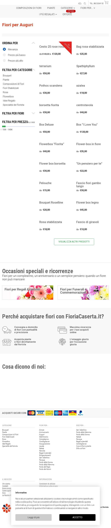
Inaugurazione (44, 444)
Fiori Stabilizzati (11, 88)
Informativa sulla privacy (48, 486)
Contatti (5, 486)
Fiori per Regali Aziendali (22, 289)
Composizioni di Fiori (28, 8)
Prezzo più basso (14, 54)
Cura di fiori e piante (83, 446)
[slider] (3, 126)
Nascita (42, 451)
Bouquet (7, 75)
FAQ (3, 493)
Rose (6, 92)
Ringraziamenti (45, 455)
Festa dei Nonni (45, 469)
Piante (51, 8)
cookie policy (26, 502)
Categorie (68, 8)
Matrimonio (43, 437)
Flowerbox (8, 96)
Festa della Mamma (46, 465)
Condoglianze (44, 442)
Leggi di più (33, 517)
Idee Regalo (9, 100)
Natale (41, 448)
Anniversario (44, 432)
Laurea (41, 446)
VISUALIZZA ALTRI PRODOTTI (74, 241)
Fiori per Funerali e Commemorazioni (73, 291)
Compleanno (44, 439)
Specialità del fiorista (14, 104)
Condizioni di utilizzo (47, 484)
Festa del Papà (44, 467)
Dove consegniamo (9, 488)
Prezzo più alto (13, 60)
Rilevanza (10, 49)
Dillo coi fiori (80, 448)
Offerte (68, 13)
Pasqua (42, 460)
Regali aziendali (82, 442)
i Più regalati (48, 14)
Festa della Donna (46, 462)
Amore (41, 430)
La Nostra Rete (7, 495)
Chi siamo (6, 484)
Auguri (41, 435)
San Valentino (44, 458)
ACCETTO (77, 517)
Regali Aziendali (45, 453)
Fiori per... (88, 8)
